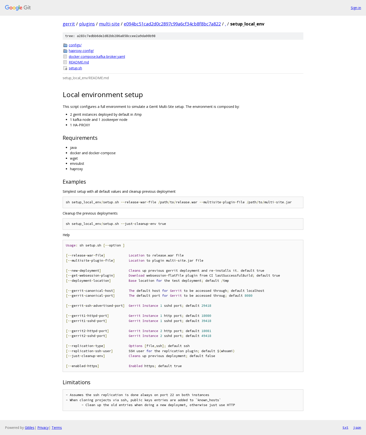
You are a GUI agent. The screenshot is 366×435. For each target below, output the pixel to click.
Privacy (43, 427)
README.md (79, 62)
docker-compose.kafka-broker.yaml (97, 56)
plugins (87, 24)
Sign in (356, 7)
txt (345, 427)
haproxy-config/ (81, 50)
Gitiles (29, 427)
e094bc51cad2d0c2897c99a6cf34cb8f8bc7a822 (172, 24)
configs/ (75, 45)
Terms (57, 427)
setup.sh (75, 68)
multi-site (109, 24)
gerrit (69, 24)
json (357, 427)
